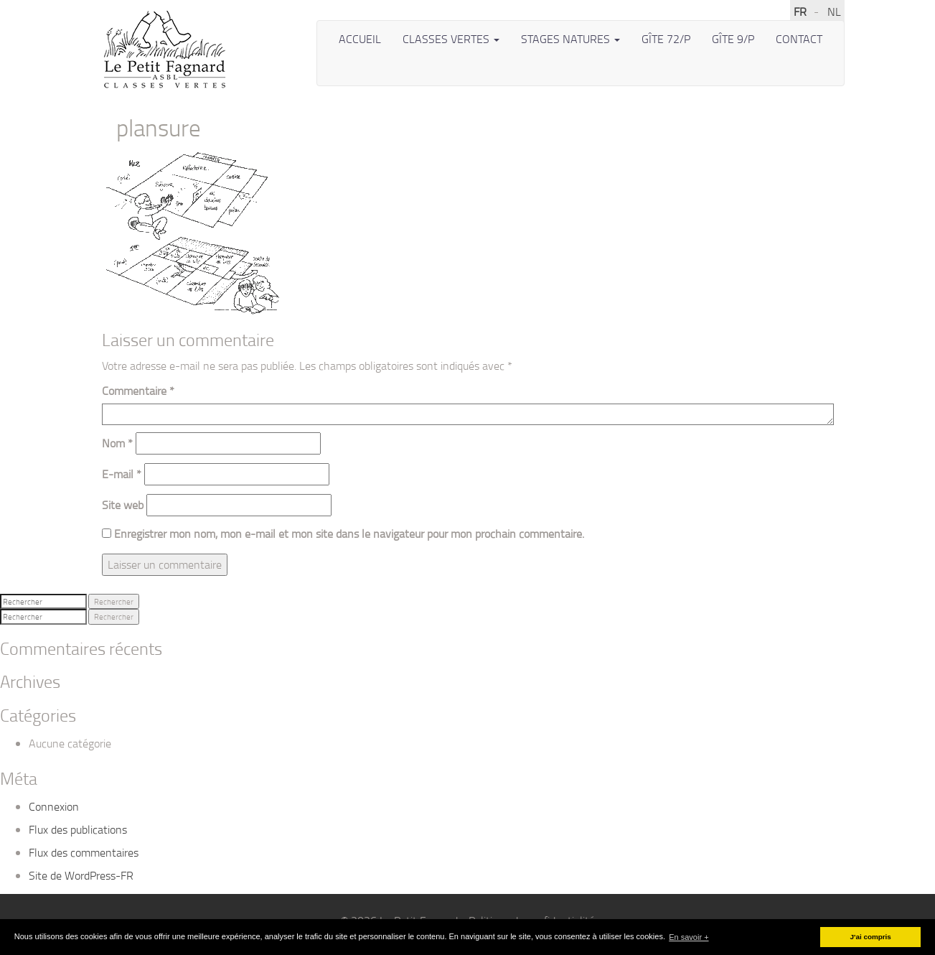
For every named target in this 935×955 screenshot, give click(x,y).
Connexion (54, 806)
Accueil (360, 39)
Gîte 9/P (733, 39)
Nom (117, 443)
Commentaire (138, 391)
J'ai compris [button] (870, 937)
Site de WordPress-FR (81, 875)
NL (834, 11)
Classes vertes (451, 39)
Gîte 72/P (666, 39)
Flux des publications (78, 829)
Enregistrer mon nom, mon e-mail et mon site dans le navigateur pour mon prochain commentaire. (349, 533)
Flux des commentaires (83, 852)
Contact (799, 39)
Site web (123, 505)
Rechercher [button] (113, 601)
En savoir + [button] (688, 937)
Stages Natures (570, 39)
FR (800, 11)
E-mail (121, 474)
